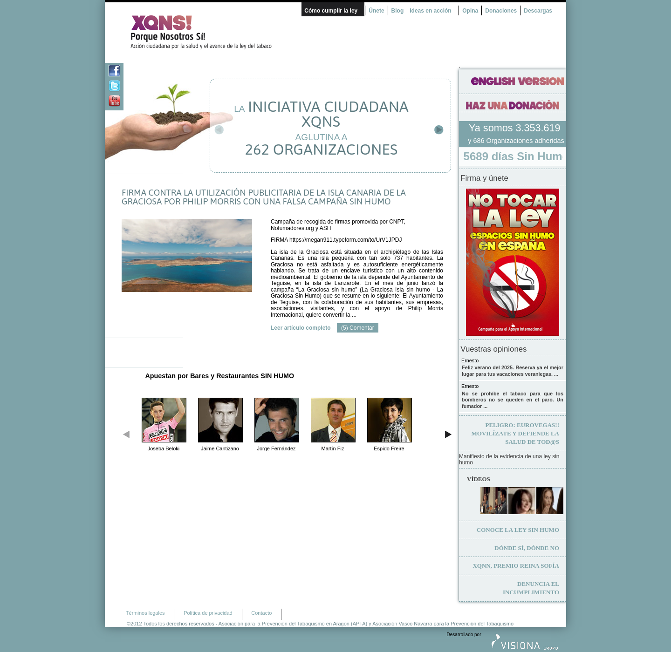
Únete (376, 10)
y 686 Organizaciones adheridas (516, 140)
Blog (397, 10)
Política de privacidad (208, 613)
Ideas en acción (430, 10)
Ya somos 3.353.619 (516, 128)
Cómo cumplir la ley (330, 10)
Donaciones (501, 10)
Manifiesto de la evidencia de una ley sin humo (509, 460)
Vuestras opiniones (493, 349)
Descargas (538, 10)
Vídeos (478, 478)
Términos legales (145, 613)
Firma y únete (484, 178)
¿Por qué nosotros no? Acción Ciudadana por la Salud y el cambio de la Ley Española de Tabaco (205, 32)
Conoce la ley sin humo (518, 529)
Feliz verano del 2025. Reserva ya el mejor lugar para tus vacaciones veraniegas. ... (512, 371)
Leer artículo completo (301, 328)
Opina (470, 10)
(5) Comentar (357, 328)
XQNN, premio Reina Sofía (515, 565)
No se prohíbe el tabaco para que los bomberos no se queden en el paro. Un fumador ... (512, 400)
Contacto (261, 613)
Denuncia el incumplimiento (531, 588)
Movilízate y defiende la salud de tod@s (515, 433)
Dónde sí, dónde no (526, 547)
